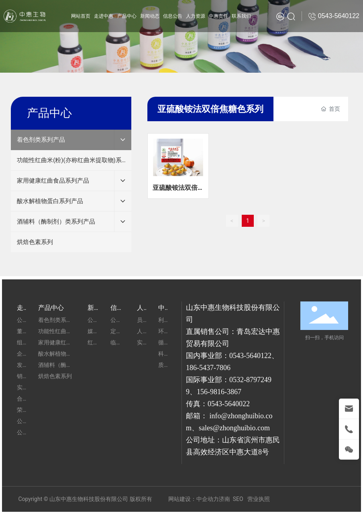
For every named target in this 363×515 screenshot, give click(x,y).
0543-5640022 (229, 404)
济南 (224, 499)
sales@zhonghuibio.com (234, 428)
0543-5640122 (250, 356)
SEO (238, 499)
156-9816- (212, 392)
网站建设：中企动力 (193, 499)
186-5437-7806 (208, 368)
